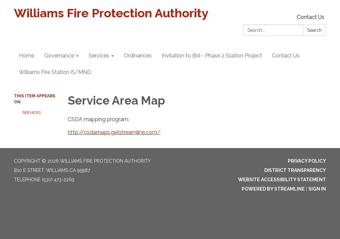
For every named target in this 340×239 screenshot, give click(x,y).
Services (31, 112)
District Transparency (295, 170)
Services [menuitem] (99, 55)
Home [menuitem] (26, 55)
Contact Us (310, 17)
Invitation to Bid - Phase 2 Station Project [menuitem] (212, 55)
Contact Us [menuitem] (285, 55)
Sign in (317, 189)
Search (314, 30)
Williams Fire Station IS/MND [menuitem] (55, 72)
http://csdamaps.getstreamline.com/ (114, 132)
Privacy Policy (307, 161)
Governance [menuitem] (59, 55)
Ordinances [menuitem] (138, 55)
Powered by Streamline (273, 189)
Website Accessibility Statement (282, 179)
